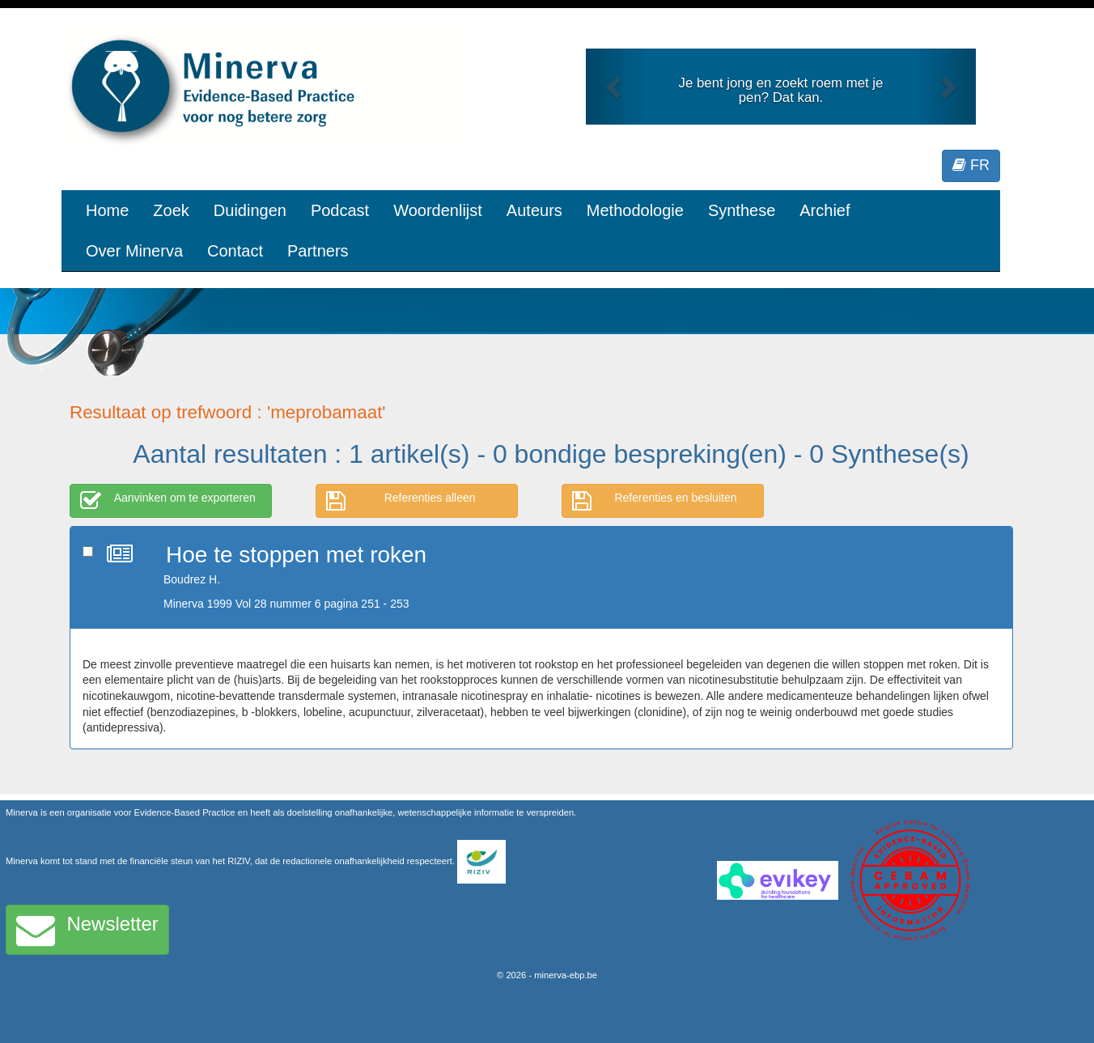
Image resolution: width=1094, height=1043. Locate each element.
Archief (824, 210)
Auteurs (534, 210)
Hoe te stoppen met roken (296, 554)
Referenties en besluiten (654, 501)
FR (971, 165)
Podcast (340, 210)
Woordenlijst (437, 210)
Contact (235, 251)
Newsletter (87, 929)
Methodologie (635, 210)
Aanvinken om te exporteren (168, 501)
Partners (318, 251)
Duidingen (250, 210)
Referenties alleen (401, 501)
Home (107, 210)
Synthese (741, 210)
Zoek (171, 210)
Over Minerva (134, 251)
